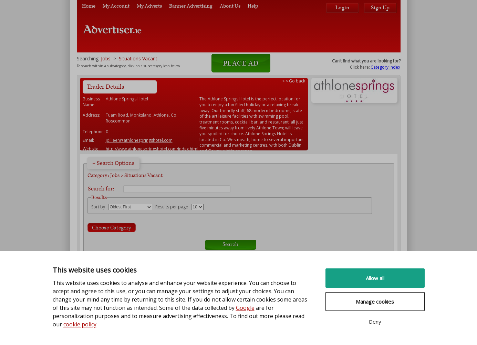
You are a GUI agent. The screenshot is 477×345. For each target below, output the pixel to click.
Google (245, 308)
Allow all (375, 278)
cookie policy (79, 324)
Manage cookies (375, 301)
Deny (375, 321)
